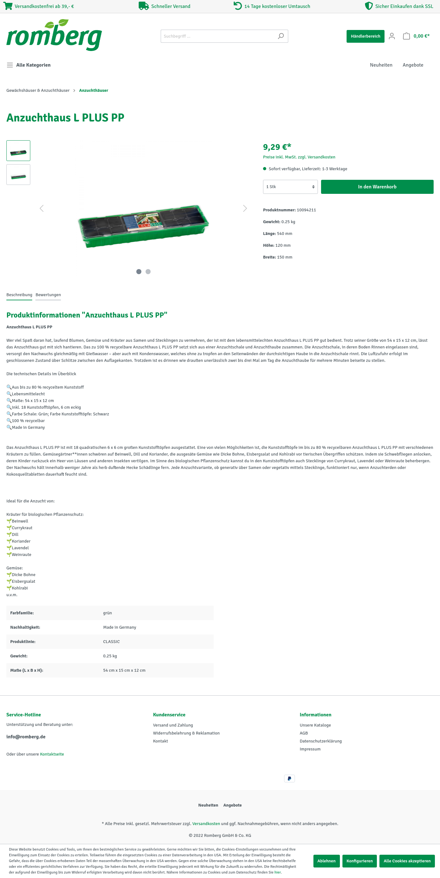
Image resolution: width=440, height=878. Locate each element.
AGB (304, 733)
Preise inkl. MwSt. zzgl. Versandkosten (299, 157)
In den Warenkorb (377, 187)
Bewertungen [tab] (48, 294)
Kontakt (160, 741)
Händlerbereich (365, 36)
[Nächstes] (245, 208)
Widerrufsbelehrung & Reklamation (186, 733)
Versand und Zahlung (173, 725)
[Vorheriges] (41, 208)
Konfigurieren (360, 861)
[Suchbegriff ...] (217, 36)
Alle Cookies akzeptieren (407, 861)
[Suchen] (280, 36)
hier (278, 872)
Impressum (310, 749)
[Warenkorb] (416, 36)
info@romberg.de (26, 737)
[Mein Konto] (392, 36)
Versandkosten (206, 823)
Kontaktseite (52, 754)
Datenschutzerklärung (321, 741)
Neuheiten (208, 805)
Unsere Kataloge (315, 725)
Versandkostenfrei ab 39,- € (38, 6)
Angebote (232, 805)
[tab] (19, 294)
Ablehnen (327, 861)
